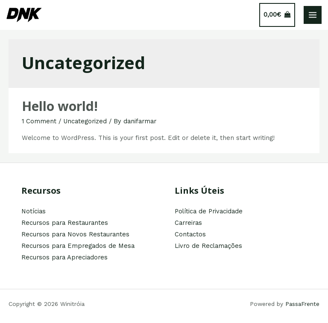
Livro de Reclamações (208, 246)
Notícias (33, 211)
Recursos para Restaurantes (64, 223)
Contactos (190, 234)
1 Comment (39, 121)
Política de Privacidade (209, 211)
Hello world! (60, 106)
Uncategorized (85, 121)
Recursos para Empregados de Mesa (78, 246)
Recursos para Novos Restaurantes (75, 234)
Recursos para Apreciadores (64, 257)
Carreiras (188, 223)
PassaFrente (302, 303)
